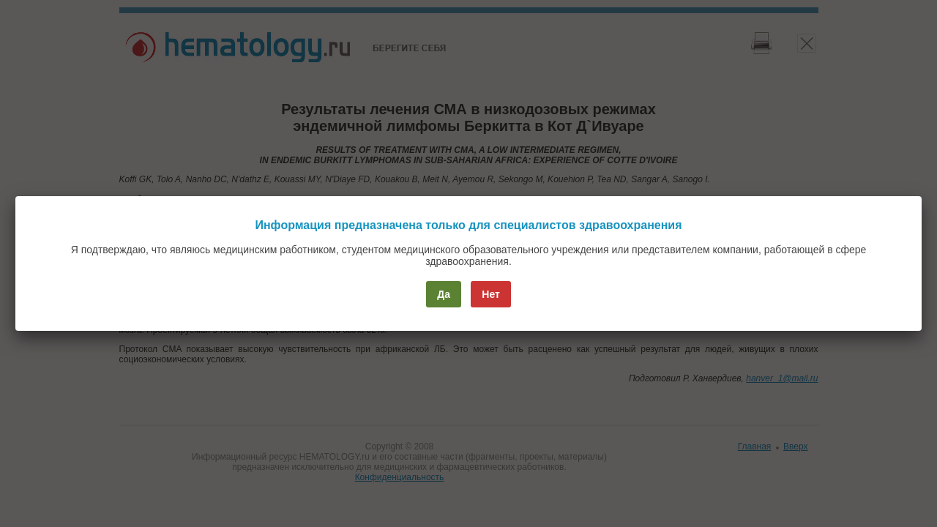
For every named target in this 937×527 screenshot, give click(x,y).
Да (443, 294)
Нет (491, 294)
